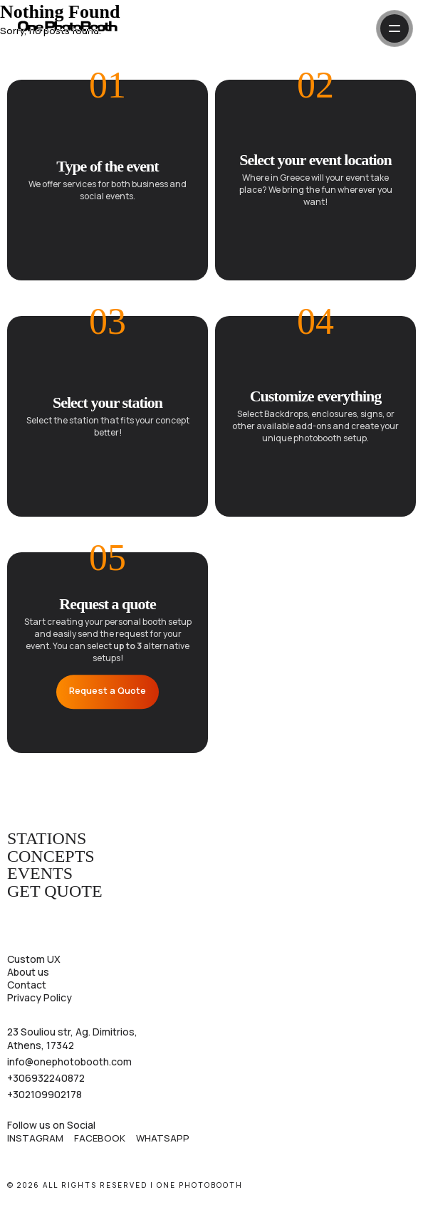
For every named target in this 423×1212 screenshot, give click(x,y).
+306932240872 (46, 1078)
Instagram (35, 1138)
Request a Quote (107, 691)
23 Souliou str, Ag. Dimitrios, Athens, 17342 (72, 1038)
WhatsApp (162, 1138)
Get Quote (55, 892)
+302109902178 (44, 1094)
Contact (26, 984)
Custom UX (34, 959)
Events (40, 874)
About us (28, 972)
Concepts (51, 857)
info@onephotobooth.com (69, 1061)
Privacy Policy (39, 997)
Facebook (99, 1138)
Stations (46, 839)
